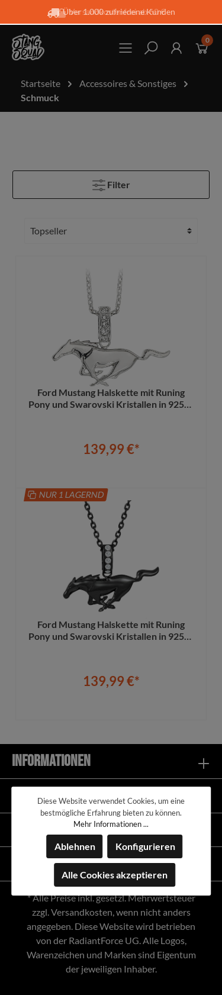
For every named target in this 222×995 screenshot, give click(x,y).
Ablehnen (74, 846)
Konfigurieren (145, 846)
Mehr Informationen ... (111, 824)
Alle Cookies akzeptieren (115, 874)
